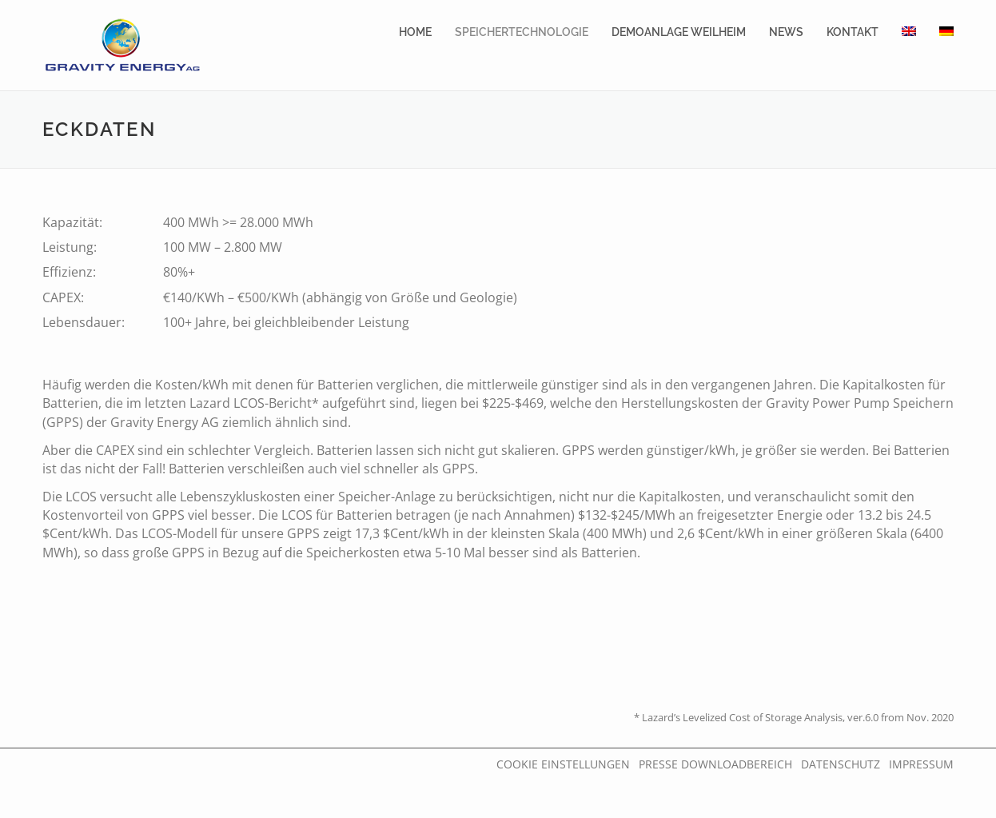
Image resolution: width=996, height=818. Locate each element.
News (786, 32)
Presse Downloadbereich (715, 764)
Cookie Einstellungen (563, 764)
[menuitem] (908, 32)
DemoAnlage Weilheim (679, 32)
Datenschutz (840, 764)
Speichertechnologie (521, 32)
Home (415, 32)
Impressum (921, 764)
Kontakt (852, 32)
